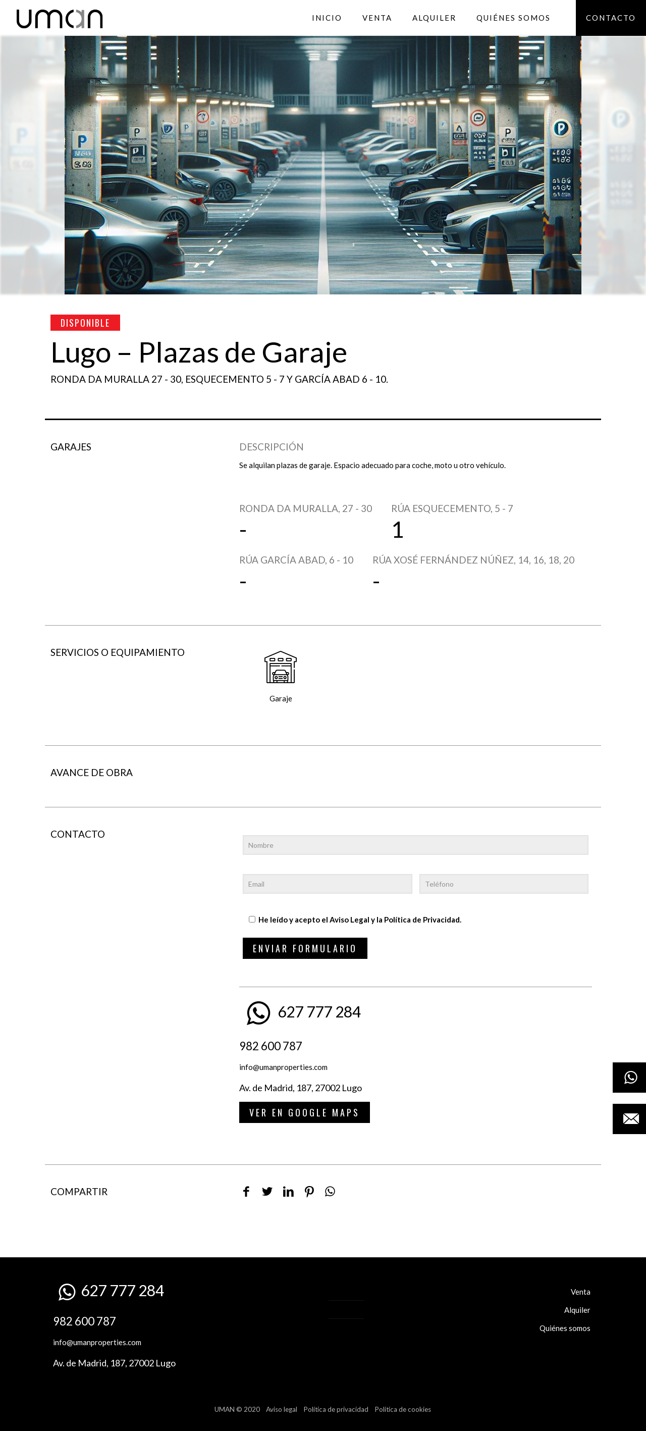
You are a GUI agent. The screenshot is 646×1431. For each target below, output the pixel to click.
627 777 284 (319, 1011)
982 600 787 (270, 1046)
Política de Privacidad (422, 919)
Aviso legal (281, 1409)
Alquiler (577, 1309)
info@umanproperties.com (283, 1066)
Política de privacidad (335, 1409)
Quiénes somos (565, 1328)
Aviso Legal (349, 919)
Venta (580, 1291)
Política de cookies (402, 1409)
